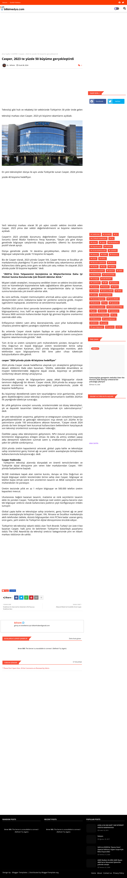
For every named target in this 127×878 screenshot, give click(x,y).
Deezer (103, 311)
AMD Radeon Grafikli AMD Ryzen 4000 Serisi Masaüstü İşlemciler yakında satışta (110, 862)
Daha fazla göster (75, 638)
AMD (120, 271)
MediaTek (95, 303)
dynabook (115, 303)
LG (117, 234)
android (110, 327)
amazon (95, 287)
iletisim (5, 2)
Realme (112, 263)
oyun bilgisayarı (97, 327)
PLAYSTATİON (109, 275)
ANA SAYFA (93, 443)
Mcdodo (105, 287)
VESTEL (94, 267)
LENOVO (113, 250)
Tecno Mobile (113, 299)
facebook (99, 101)
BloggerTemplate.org (50, 872)
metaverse (114, 311)
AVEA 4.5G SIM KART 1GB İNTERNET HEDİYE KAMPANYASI (111, 826)
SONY (105, 254)
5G (112, 238)
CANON (95, 291)
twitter (117, 101)
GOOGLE (115, 283)
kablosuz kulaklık (98, 271)
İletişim (100, 836)
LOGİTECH (95, 283)
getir (94, 311)
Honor (94, 242)
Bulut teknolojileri (98, 307)
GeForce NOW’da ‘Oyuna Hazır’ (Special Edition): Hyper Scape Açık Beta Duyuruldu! (110, 849)
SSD (104, 267)
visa (114, 315)
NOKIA (112, 267)
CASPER (14, 54)
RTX (119, 327)
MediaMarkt (114, 242)
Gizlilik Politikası (15, 2)
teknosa (95, 254)
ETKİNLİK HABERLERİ (99, 238)
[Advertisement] (63, 31)
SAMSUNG (96, 234)
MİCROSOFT (107, 279)
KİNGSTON (96, 275)
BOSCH (94, 323)
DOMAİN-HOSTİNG (115, 307)
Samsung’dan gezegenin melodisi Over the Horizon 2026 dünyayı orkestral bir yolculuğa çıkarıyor (106, 380)
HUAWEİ (108, 234)
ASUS (94, 259)
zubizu (94, 295)
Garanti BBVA (106, 295)
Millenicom (96, 319)
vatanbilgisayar (110, 319)
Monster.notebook (98, 263)
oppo (103, 242)
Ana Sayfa (6, 54)
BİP (106, 283)
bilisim (18, 622)
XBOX (119, 291)
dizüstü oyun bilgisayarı (100, 315)
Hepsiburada (96, 246)
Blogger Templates (19, 872)
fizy (105, 303)
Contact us (107, 873)
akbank (111, 271)
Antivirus (115, 254)
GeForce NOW (107, 291)
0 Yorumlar (77, 662)
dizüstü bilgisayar (98, 299)
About (99, 873)
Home (93, 873)
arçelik (105, 323)
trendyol (95, 279)
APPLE (103, 259)
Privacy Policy (118, 873)
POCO (116, 287)
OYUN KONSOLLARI (99, 250)
